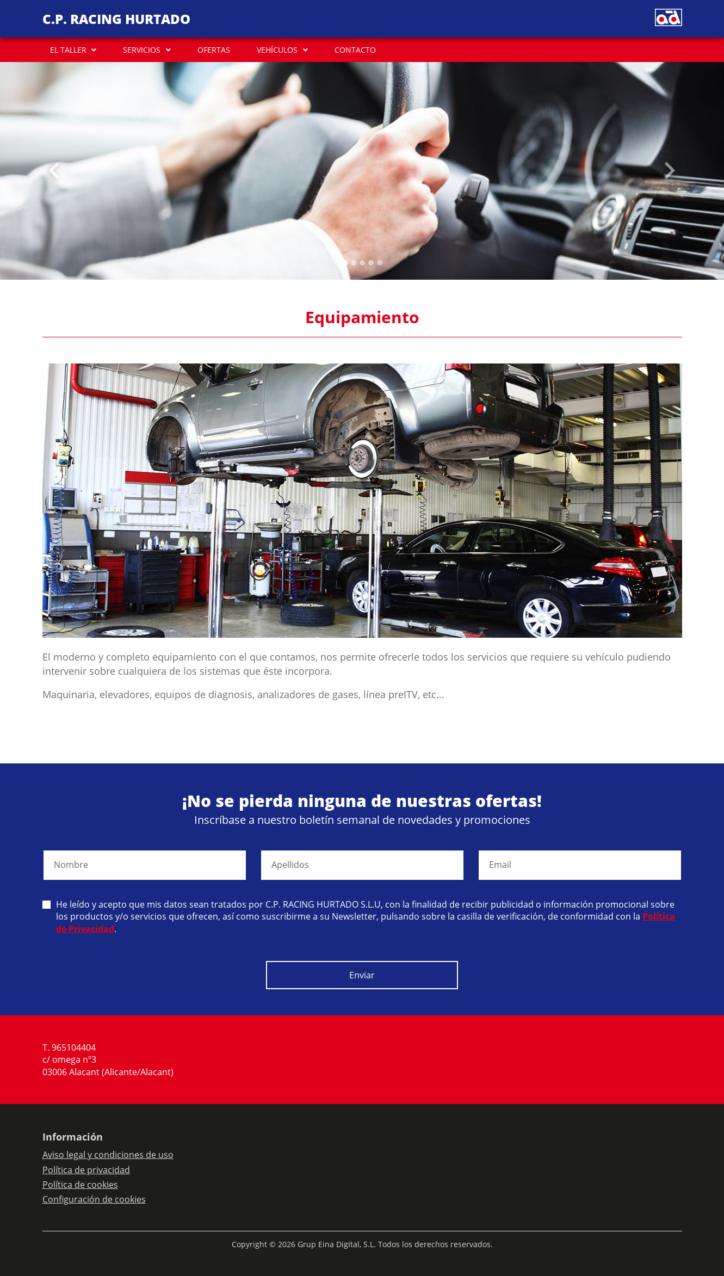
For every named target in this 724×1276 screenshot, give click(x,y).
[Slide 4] (379, 263)
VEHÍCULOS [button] (277, 50)
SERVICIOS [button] (141, 50)
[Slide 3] (371, 263)
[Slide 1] (353, 263)
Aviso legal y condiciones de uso (108, 1155)
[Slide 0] (345, 263)
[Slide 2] (362, 263)
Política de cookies (80, 1185)
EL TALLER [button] (68, 50)
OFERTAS (213, 50)
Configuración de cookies (94, 1199)
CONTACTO (355, 50)
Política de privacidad (86, 1170)
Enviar (362, 975)
